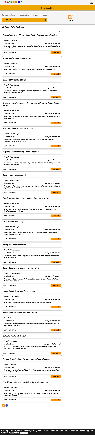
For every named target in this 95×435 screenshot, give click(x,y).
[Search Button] (43, 21)
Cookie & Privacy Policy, (78, 430)
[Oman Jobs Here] (13, 3)
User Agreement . (12, 433)
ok (21, 433)
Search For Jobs (8, 20)
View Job (56, 53)
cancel (26, 433)
